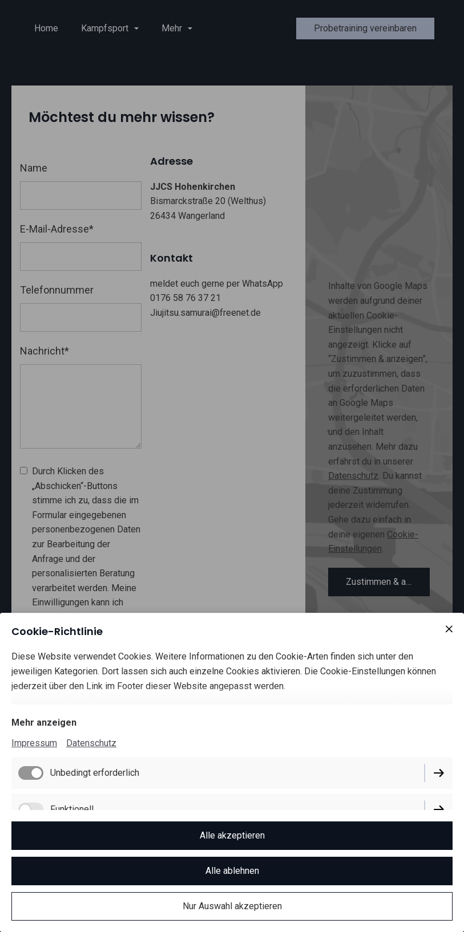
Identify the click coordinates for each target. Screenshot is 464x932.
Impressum (34, 743)
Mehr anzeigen (43, 722)
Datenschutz (91, 743)
